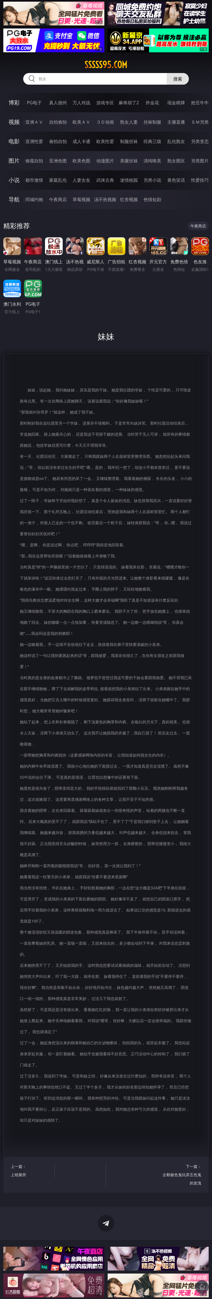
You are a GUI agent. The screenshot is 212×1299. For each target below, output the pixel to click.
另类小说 (152, 180)
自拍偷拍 (58, 122)
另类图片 (200, 161)
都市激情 (34, 180)
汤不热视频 (105, 199)
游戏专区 (105, 103)
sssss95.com (105, 64)
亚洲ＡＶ (34, 122)
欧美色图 (81, 161)
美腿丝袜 (129, 161)
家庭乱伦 (58, 180)
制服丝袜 (129, 141)
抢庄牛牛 (200, 103)
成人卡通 (81, 141)
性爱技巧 (200, 180)
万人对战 (81, 103)
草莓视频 (81, 199)
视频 (14, 122)
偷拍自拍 (58, 141)
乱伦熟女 (176, 141)
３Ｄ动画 (105, 122)
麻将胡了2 (129, 103)
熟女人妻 (129, 122)
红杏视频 (129, 199)
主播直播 (176, 122)
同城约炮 (34, 199)
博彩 (14, 102)
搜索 (177, 79)
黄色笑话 (176, 180)
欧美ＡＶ (81, 122)
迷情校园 (129, 180)
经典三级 (152, 141)
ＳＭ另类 (200, 122)
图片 (14, 160)
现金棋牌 (176, 103)
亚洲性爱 (34, 141)
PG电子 (34, 103)
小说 (14, 180)
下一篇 (181, 1175)
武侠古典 (105, 180)
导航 (14, 199)
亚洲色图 (58, 161)
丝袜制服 (152, 122)
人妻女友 (81, 180)
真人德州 (58, 103)
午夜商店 (58, 199)
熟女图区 (176, 161)
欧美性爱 (105, 141)
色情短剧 (152, 199)
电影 (14, 141)
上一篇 (31, 1171)
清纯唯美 (152, 161)
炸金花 (152, 103)
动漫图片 (105, 161)
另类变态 (200, 141)
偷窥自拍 (34, 161)
